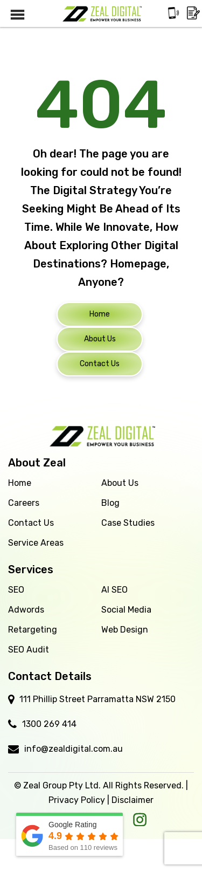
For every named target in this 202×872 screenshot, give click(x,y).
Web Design (124, 629)
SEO (16, 590)
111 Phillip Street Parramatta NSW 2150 (97, 699)
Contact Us (31, 523)
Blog (110, 503)
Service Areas (36, 543)
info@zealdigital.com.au (73, 749)
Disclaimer (133, 800)
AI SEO (114, 590)
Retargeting (32, 629)
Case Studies (128, 523)
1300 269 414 (49, 724)
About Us (119, 483)
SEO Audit (28, 649)
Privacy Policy (76, 800)
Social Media (126, 610)
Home (19, 483)
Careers (23, 503)
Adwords (26, 610)
